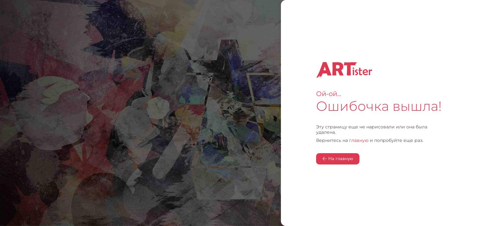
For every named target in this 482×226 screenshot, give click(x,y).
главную (359, 140)
